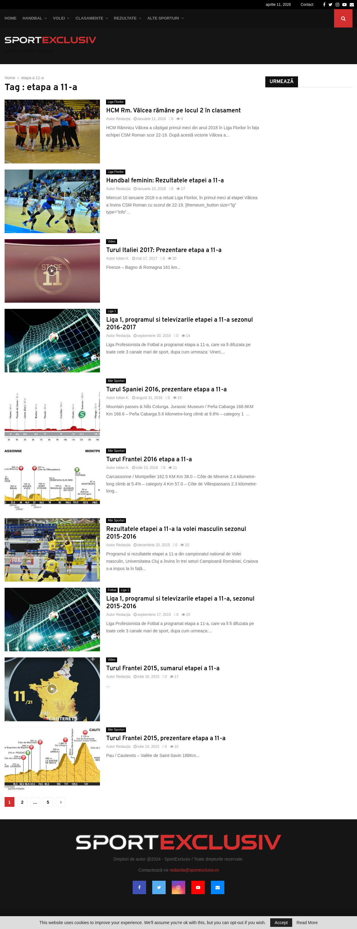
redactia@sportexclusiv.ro (194, 870)
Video (111, 241)
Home (11, 18)
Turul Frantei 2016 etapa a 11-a (149, 460)
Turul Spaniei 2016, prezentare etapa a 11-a (166, 390)
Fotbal (112, 590)
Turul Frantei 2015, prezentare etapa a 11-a (166, 739)
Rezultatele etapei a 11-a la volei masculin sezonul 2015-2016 (176, 533)
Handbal (32, 18)
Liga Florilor (115, 102)
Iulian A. (122, 258)
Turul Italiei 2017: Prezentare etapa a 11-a (164, 250)
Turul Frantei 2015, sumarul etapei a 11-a (162, 669)
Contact (307, 4)
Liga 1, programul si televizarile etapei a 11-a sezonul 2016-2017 (179, 324)
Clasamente (89, 18)
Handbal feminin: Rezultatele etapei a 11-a (165, 181)
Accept (281, 922)
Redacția (123, 119)
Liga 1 (112, 311)
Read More (307, 922)
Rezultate (125, 18)
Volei (59, 18)
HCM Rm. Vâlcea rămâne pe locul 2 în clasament (173, 111)
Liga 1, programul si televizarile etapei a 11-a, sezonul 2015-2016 (180, 603)
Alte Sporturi (163, 18)
